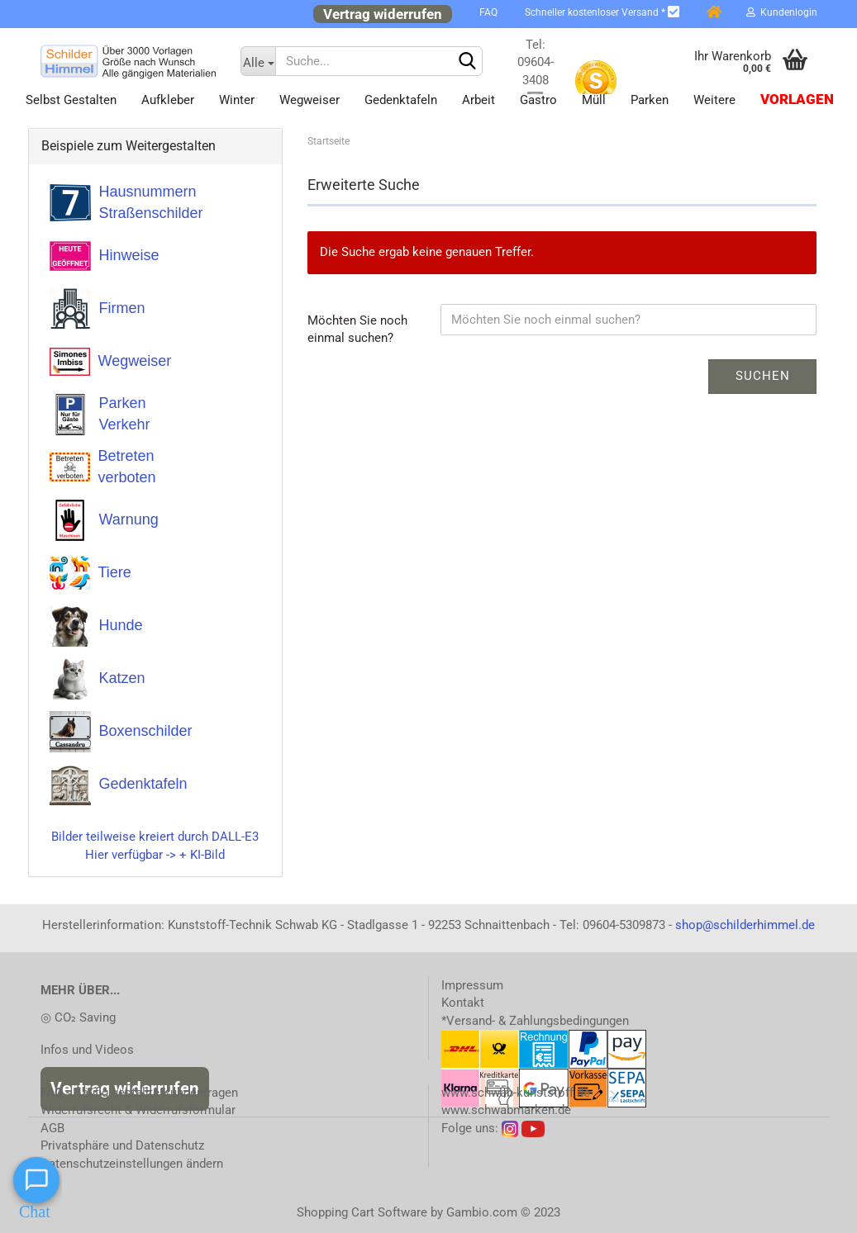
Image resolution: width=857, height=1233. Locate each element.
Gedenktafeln (400, 99)
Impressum (472, 985)
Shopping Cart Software (362, 1212)
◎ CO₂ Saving (78, 1017)
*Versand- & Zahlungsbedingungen (535, 1020)
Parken (650, 99)
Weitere (714, 99)
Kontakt (462, 1002)
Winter (237, 99)
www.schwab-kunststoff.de (515, 1092)
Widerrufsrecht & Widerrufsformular (138, 1110)
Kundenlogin (781, 12)
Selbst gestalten (71, 99)
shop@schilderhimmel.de (745, 925)
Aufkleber (167, 99)
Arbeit (478, 99)
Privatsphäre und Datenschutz (122, 1145)
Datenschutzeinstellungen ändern (131, 1163)
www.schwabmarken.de (506, 1110)
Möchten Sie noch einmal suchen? (357, 329)
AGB (52, 1128)
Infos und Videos (87, 1049)
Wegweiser (309, 99)
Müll (594, 99)
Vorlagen (797, 99)
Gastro (538, 99)
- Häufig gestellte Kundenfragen (139, 1092)
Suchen (763, 375)
